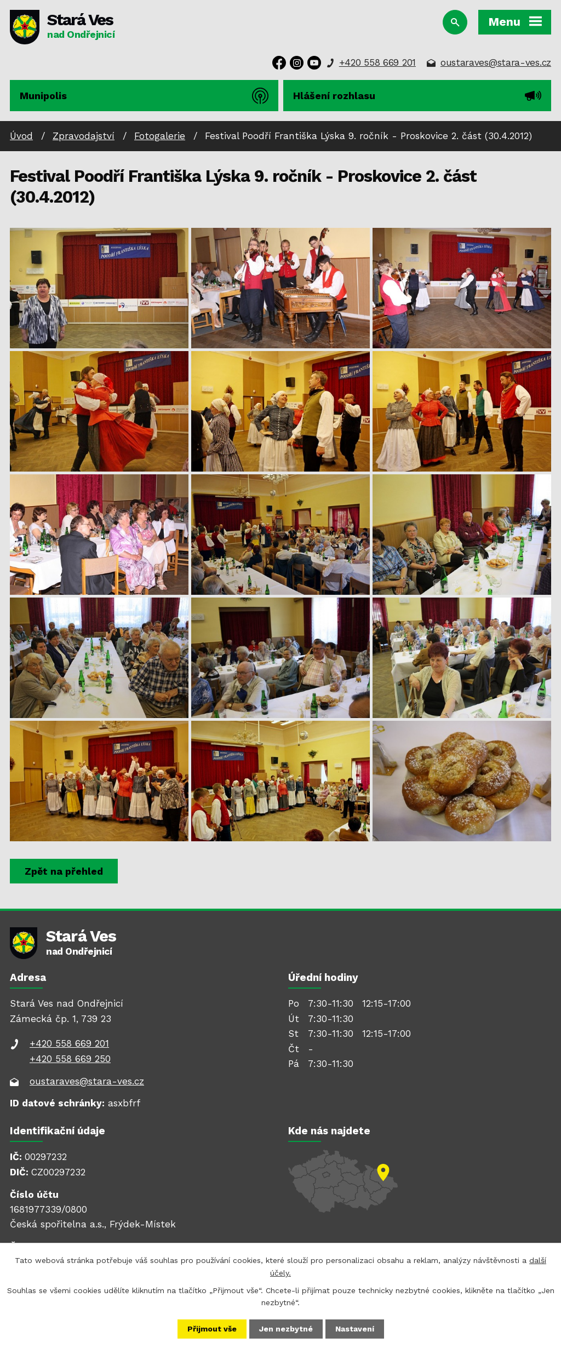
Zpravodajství (84, 135)
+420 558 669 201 (377, 62)
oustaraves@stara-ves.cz (495, 62)
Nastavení (354, 1328)
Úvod (21, 135)
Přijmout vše (212, 1328)
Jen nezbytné (286, 1328)
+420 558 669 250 (70, 1058)
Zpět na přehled (64, 871)
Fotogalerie (159, 135)
